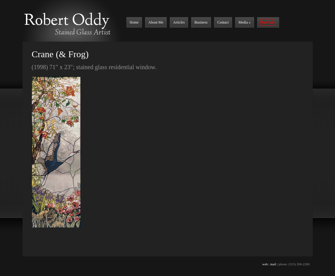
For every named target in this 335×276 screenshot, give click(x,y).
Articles (179, 22)
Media (245, 22)
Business (201, 22)
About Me (155, 22)
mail (273, 264)
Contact (223, 22)
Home (134, 22)
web (265, 264)
